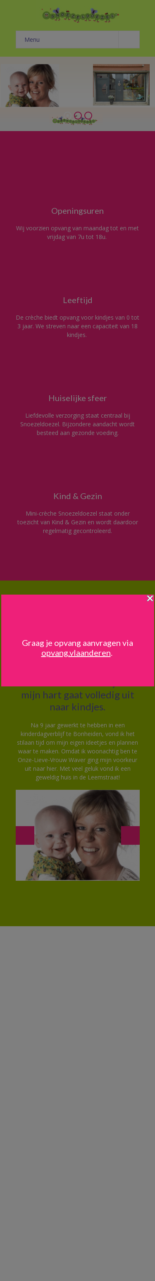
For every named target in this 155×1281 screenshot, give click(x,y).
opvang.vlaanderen (76, 652)
